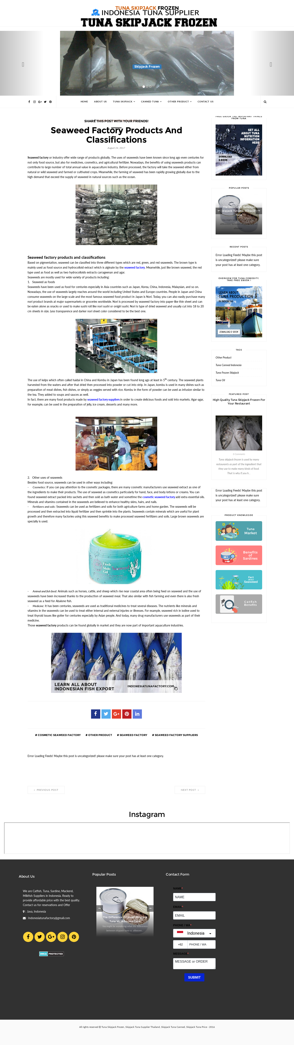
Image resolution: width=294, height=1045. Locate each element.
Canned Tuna (150, 102)
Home (84, 102)
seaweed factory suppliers (176, 735)
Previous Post (46, 790)
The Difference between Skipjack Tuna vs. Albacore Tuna (239, 211)
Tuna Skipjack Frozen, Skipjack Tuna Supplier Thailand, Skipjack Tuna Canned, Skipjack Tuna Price (154, 1027)
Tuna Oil (220, 380)
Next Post (190, 790)
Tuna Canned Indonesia (229, 365)
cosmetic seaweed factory (59, 735)
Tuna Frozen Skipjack (227, 372)
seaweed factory (133, 735)
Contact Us (205, 102)
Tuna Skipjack (122, 102)
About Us (100, 102)
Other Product (178, 102)
